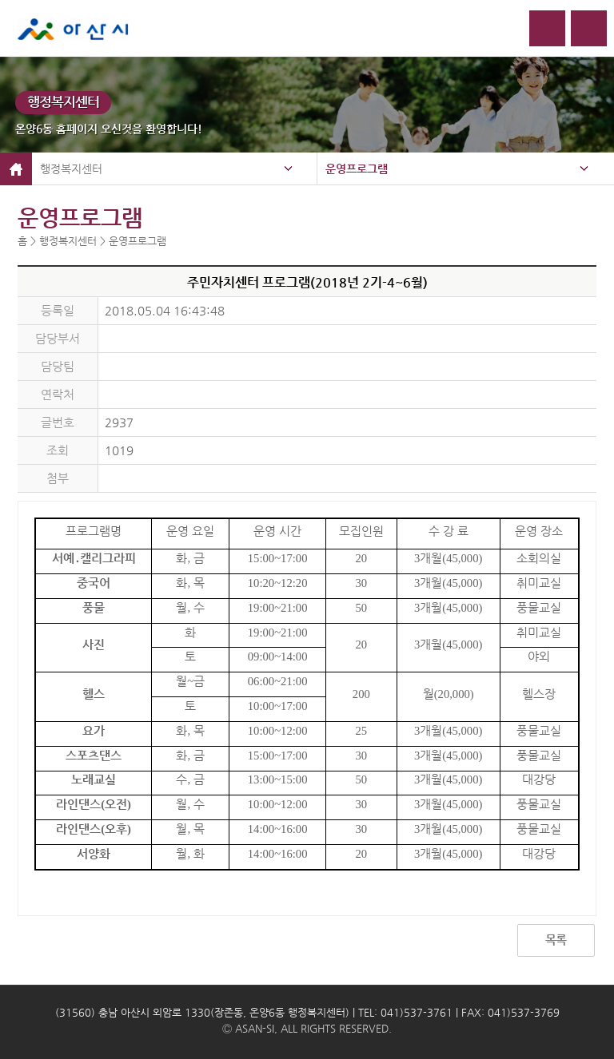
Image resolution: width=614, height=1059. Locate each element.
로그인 (547, 28)
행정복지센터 (71, 168)
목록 (555, 939)
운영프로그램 (356, 168)
